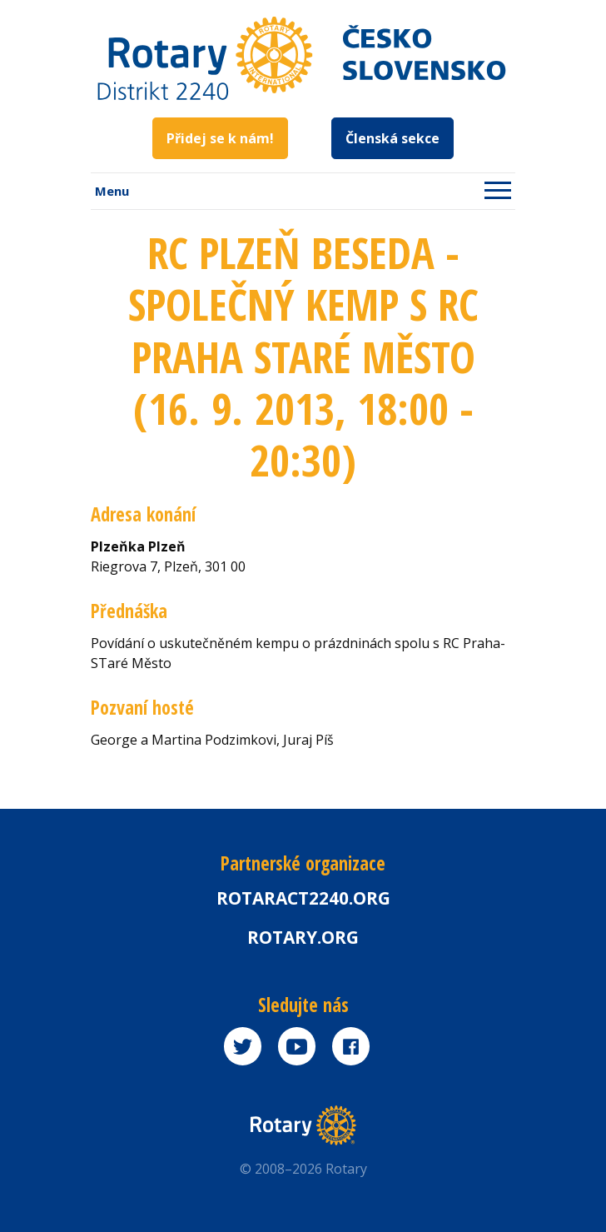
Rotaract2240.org (303, 898)
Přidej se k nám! (220, 138)
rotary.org (303, 937)
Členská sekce (392, 138)
